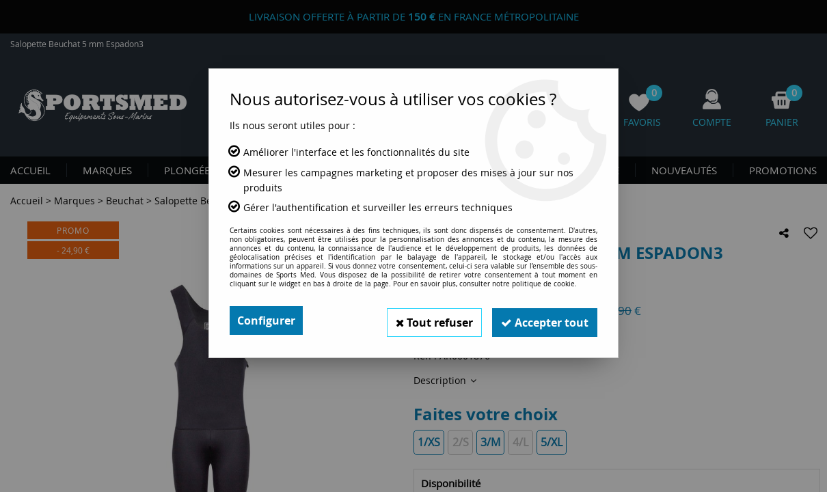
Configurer (266, 320)
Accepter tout (542, 320)
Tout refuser (428, 320)
